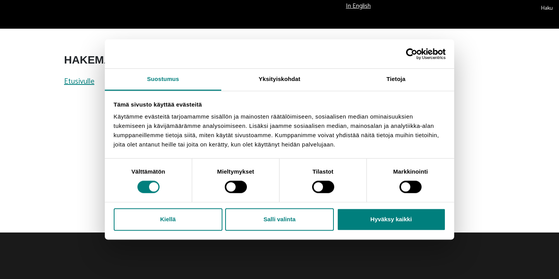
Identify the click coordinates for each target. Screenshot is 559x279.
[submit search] (547, 6)
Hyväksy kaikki (391, 219)
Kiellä (167, 219)
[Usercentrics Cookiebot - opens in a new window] (412, 54)
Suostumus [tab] (163, 79)
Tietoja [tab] (396, 79)
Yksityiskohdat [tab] (279, 79)
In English (358, 6)
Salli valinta (280, 219)
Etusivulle (79, 81)
